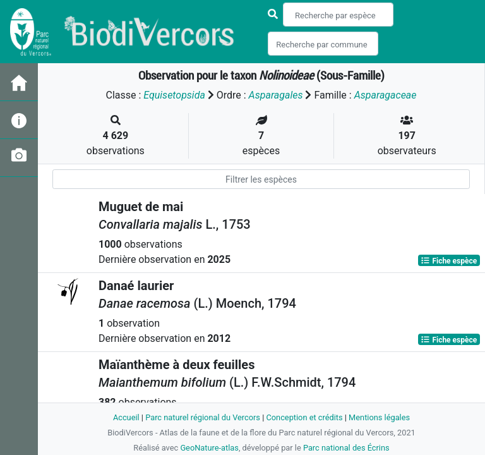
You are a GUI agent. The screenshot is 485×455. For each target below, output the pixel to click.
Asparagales (276, 95)
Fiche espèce (449, 260)
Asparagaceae (385, 95)
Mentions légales (379, 417)
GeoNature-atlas (209, 447)
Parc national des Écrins (346, 447)
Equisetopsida (174, 95)
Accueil (126, 417)
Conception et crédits (304, 417)
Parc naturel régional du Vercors (202, 417)
